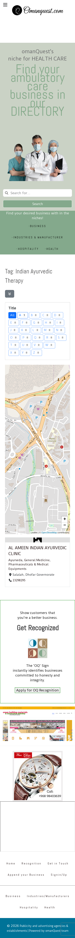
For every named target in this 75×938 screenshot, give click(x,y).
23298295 (19, 580)
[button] (65, 519)
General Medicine (37, 560)
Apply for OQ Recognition (37, 690)
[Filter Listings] (9, 294)
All (12, 315)
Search (37, 204)
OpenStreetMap (49, 532)
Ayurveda (15, 560)
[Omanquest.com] (37, 11)
